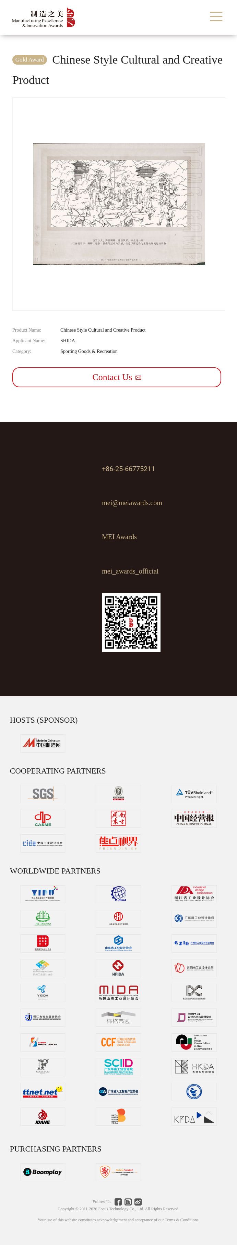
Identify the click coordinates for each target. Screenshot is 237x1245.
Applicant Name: (28, 340)
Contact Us (117, 377)
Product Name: (26, 330)
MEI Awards (119, 537)
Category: (21, 351)
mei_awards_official (130, 571)
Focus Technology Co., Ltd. (121, 1209)
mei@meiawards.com (132, 503)
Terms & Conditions (181, 1220)
